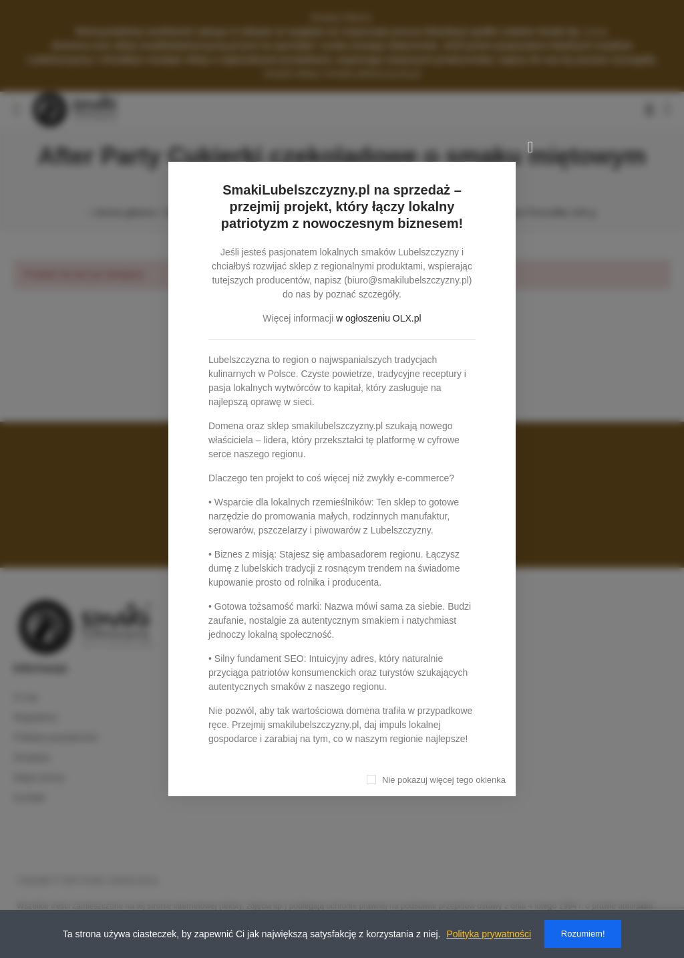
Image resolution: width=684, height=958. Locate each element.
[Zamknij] (530, 147)
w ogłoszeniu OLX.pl (378, 318)
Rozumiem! (583, 934)
